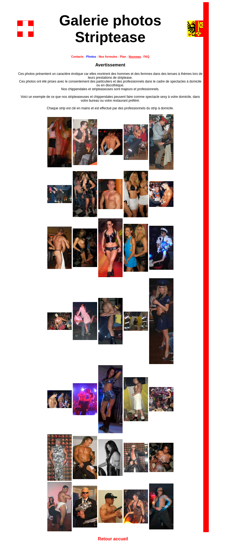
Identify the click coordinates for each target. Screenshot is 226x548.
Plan (123, 56)
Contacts (77, 56)
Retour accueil (113, 539)
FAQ (146, 56)
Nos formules (108, 56)
